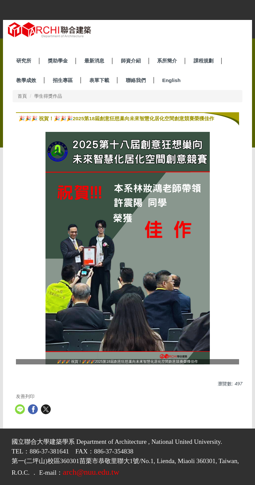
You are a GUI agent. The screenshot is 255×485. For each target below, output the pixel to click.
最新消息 (94, 60)
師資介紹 (131, 60)
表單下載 (99, 80)
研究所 (23, 60)
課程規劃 (203, 60)
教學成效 (26, 80)
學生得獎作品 (48, 96)
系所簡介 (167, 60)
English (171, 80)
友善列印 (25, 396)
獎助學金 (58, 60)
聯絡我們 (136, 80)
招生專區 (63, 80)
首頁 (22, 96)
